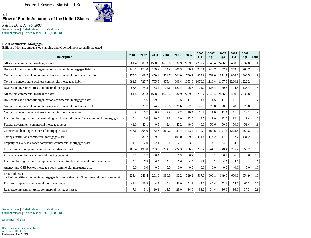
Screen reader (32, 33)
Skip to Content (6, 22)
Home (5, 228)
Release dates (10, 29)
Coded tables (30, 29)
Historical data (49, 29)
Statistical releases (14, 219)
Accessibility (8, 231)
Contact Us (21, 231)
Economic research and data (23, 228)
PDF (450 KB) (52, 33)
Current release (11, 33)
